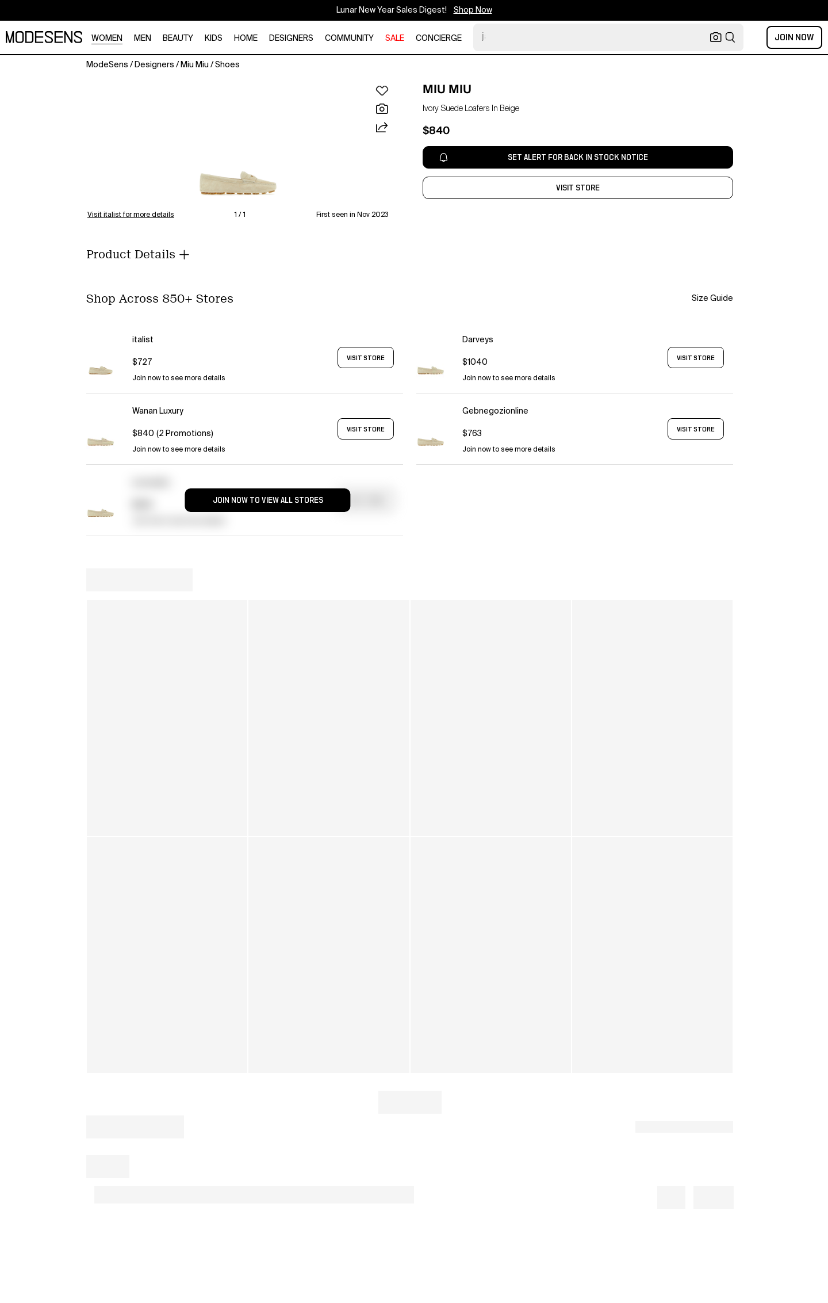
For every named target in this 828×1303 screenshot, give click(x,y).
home (246, 39)
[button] (238, 146)
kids (214, 39)
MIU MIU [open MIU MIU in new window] (447, 89)
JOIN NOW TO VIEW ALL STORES (268, 500)
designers (291, 39)
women (106, 39)
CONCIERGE (439, 39)
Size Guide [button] (712, 299)
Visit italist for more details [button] (130, 215)
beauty (178, 39)
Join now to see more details (178, 378)
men (142, 39)
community (349, 39)
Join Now (794, 37)
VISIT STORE (366, 357)
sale (394, 39)
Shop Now (473, 10)
